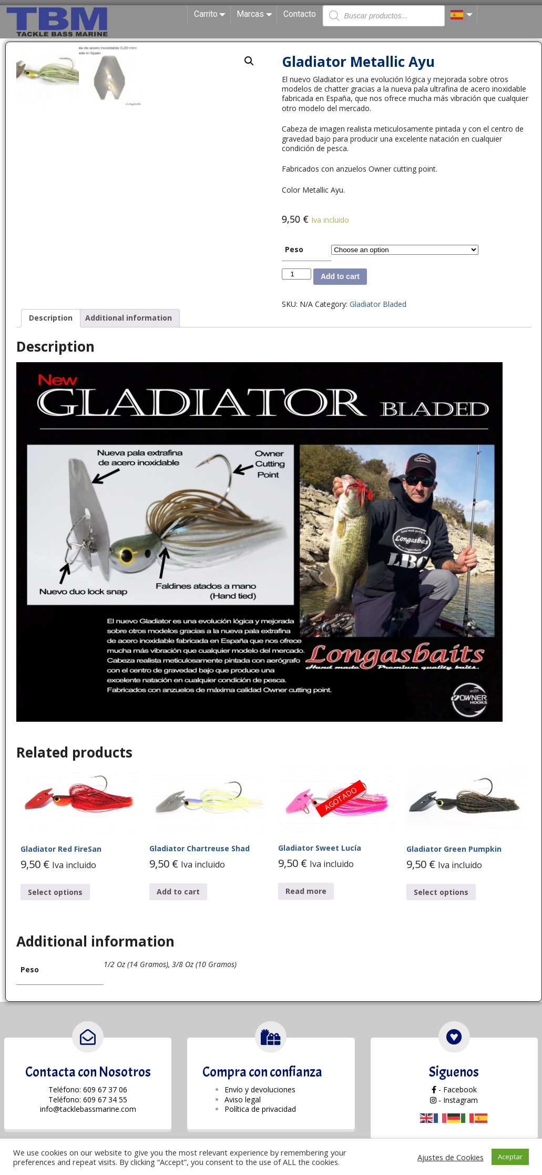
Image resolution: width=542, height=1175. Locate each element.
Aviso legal (242, 1099)
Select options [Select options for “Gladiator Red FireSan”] (55, 892)
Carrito (212, 14)
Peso (294, 249)
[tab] (50, 318)
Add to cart (340, 276)
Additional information (128, 318)
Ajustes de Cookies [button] (450, 1157)
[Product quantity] (296, 274)
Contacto (299, 14)
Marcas (257, 14)
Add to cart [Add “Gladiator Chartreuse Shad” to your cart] (178, 892)
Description (51, 318)
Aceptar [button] (510, 1156)
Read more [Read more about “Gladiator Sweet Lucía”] (305, 891)
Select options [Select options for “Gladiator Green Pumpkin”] (441, 892)
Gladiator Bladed (378, 304)
